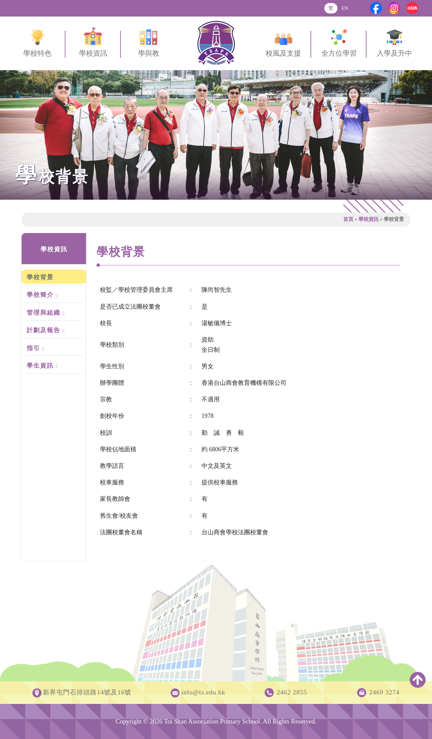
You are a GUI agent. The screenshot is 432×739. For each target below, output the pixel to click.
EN (345, 8)
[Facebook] (376, 8)
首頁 (348, 219)
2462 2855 (292, 692)
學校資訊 (368, 219)
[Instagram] (394, 8)
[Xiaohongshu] (412, 8)
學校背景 (40, 277)
